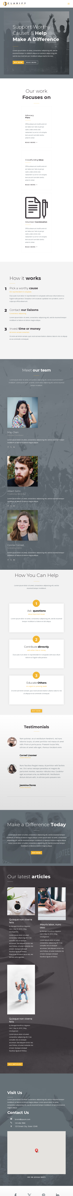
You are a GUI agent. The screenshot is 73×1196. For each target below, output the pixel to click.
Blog (24, 929)
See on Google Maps (36, 1177)
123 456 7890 (20, 1123)
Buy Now (18, 62)
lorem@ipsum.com (22, 1119)
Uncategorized (13, 932)
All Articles (15, 1064)
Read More (31, 62)
